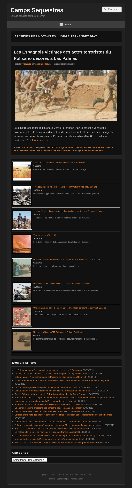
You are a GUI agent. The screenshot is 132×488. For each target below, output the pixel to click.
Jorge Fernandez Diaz (69, 147)
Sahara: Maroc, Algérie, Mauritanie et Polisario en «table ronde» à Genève (50, 377)
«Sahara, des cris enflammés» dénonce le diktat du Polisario (59, 163)
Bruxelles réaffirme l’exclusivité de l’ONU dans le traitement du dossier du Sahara (53, 404)
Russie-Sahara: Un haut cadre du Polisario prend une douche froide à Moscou (51, 394)
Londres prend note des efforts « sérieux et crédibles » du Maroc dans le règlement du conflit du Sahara (63, 415)
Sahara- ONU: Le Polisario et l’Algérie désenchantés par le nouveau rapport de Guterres (56, 442)
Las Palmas (85, 147)
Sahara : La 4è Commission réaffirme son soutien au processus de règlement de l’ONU (56, 390)
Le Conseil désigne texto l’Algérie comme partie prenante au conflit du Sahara (51, 387)
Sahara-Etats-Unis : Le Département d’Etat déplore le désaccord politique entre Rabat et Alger (59, 397)
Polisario (48, 150)
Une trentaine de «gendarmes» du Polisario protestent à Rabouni (61, 284)
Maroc (40, 150)
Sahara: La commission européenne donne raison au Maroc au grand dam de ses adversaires (59, 425)
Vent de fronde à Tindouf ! (44, 235)
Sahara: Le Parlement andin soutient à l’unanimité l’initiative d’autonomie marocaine (54, 428)
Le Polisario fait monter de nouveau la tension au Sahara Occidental (47, 432)
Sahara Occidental (61, 150)
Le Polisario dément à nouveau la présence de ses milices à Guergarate (49, 370)
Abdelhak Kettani (43, 64)
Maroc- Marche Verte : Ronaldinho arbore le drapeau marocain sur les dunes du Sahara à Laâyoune (62, 380)
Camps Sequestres (37, 10)
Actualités (28, 147)
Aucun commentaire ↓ (64, 64)
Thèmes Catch (76, 479)
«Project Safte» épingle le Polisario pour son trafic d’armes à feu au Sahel (65, 187)
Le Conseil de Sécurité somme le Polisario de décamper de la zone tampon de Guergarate (57, 435)
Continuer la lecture (40, 140)
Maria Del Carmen (28, 150)
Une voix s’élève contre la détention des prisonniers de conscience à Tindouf (66, 259)
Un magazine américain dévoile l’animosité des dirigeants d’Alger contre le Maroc (53, 373)
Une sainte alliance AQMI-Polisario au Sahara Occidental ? (59, 332)
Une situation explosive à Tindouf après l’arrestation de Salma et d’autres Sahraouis (69, 308)
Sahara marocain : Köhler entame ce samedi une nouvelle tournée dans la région (53, 421)
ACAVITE (53, 147)
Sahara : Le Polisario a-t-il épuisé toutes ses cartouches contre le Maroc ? (49, 411)
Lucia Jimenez (98, 147)
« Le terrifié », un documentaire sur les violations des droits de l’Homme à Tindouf (68, 211)
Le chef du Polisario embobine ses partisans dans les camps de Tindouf (48, 408)
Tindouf (75, 150)
